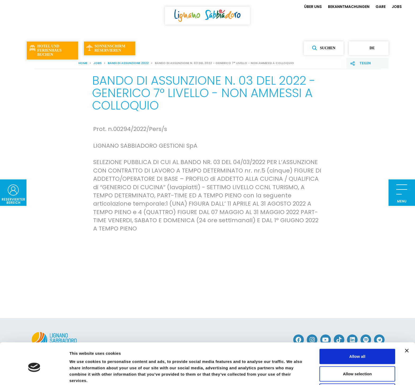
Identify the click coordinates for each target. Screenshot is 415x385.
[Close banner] (407, 327)
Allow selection (357, 350)
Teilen (365, 63)
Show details (277, 374)
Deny (357, 367)
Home (82, 63)
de (369, 48)
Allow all (357, 333)
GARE (381, 6)
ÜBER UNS (313, 6)
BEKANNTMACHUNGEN (348, 6)
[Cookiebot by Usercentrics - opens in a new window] (34, 375)
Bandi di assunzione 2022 (128, 63)
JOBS (397, 6)
